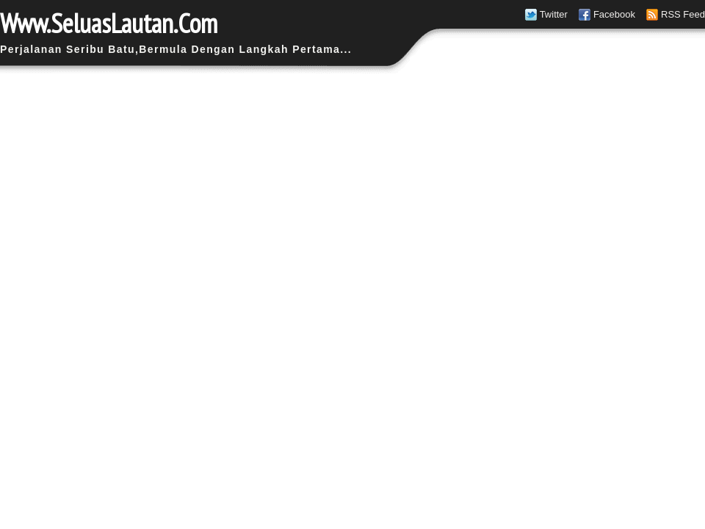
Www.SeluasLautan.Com (108, 23)
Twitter (554, 14)
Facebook (614, 14)
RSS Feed (683, 14)
